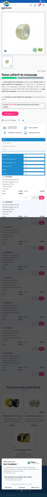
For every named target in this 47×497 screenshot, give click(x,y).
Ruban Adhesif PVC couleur (12, 416)
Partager (19, 120)
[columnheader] (23, 155)
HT (41, 1)
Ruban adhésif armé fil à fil (34, 416)
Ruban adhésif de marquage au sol (23, 450)
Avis (4, 149)
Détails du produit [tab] (9, 146)
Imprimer (7, 120)
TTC (44, 1)
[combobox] (34, 155)
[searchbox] (34, 155)
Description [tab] (7, 143)
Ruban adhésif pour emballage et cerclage (31, 78)
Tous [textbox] (25, 159)
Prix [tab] (4, 139)
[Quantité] (28, 198)
